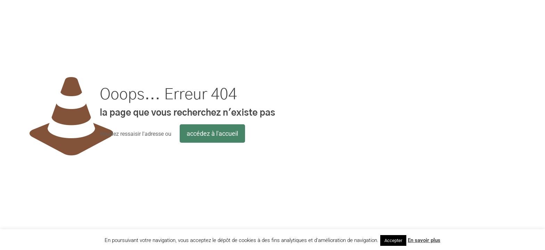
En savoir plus (424, 240)
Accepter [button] (393, 240)
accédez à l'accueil (212, 133)
